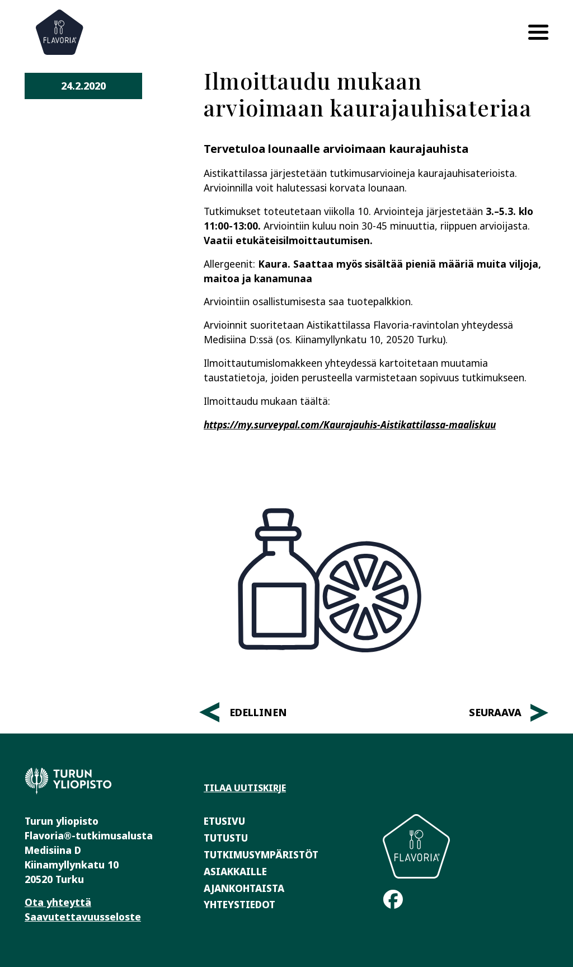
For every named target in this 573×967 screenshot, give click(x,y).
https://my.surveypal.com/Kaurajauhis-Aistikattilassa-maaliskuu (350, 424)
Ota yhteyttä (58, 902)
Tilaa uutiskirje (245, 788)
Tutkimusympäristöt (261, 854)
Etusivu (224, 821)
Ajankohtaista (244, 888)
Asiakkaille (235, 871)
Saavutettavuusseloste (83, 916)
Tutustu (226, 837)
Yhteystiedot (239, 904)
